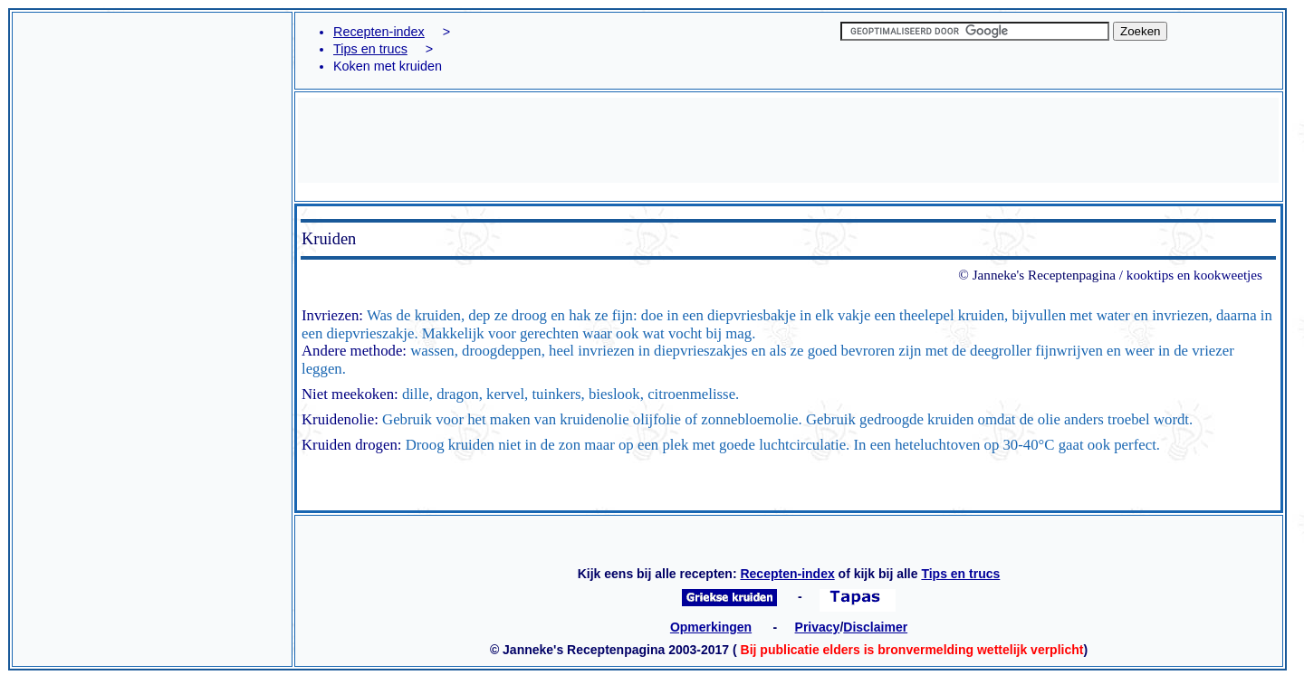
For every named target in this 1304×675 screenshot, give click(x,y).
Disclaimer (875, 627)
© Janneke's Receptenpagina (1037, 274)
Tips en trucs (370, 49)
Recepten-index (379, 31)
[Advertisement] (152, 64)
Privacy (817, 627)
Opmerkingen (711, 627)
